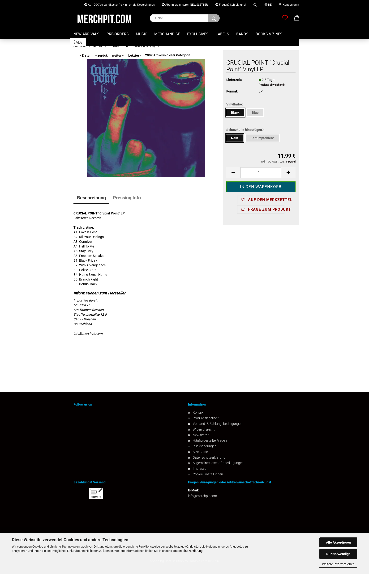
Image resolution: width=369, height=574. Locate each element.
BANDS (242, 34)
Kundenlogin (289, 4)
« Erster (85, 55)
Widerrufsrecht (204, 429)
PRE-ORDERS (118, 34)
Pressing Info (127, 198)
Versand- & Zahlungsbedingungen (217, 424)
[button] (297, 18)
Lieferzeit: (234, 80)
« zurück (101, 55)
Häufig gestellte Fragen (210, 440)
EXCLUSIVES (198, 34)
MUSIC (141, 34)
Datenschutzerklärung (187, 551)
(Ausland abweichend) (272, 84)
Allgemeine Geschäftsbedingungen (218, 463)
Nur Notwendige (338, 554)
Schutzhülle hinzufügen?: (245, 130)
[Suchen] (214, 18)
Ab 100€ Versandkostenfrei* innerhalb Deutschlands (119, 4)
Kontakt (199, 412)
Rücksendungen (204, 446)
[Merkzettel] (285, 18)
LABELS (222, 34)
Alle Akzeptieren (338, 542)
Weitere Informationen (338, 564)
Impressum (201, 468)
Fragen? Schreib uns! (230, 4)
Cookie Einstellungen (208, 474)
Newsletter (201, 435)
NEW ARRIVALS (86, 34)
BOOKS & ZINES (269, 34)
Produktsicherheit (206, 418)
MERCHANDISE (167, 34)
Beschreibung (91, 198)
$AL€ (77, 42)
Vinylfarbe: (234, 104)
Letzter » (135, 55)
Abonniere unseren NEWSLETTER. (185, 4)
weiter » (118, 55)
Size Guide (200, 452)
